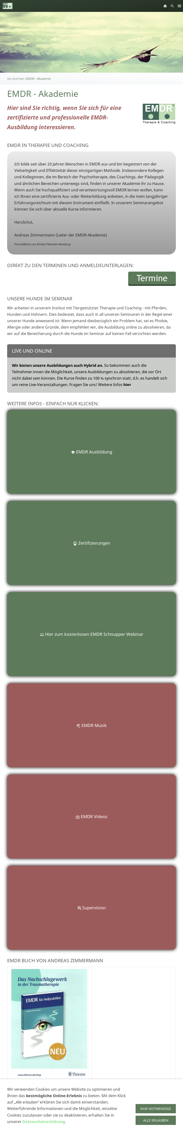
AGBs (11, 1121)
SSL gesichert (18, 1126)
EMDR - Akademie (38, 78)
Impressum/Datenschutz (27, 1115)
